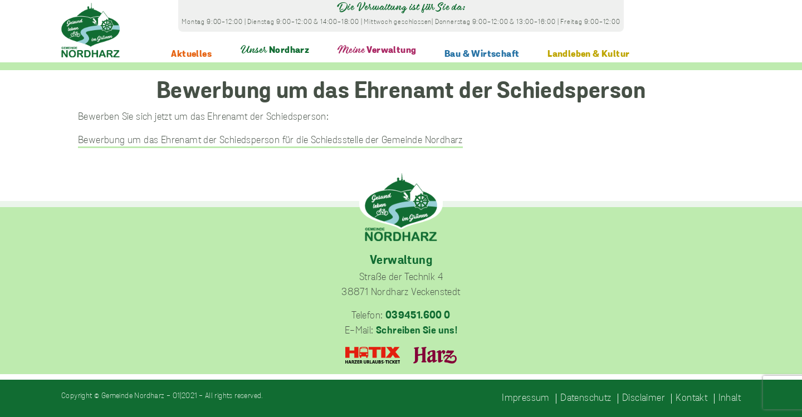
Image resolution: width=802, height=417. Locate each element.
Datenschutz (585, 399)
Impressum (526, 399)
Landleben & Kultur (588, 54)
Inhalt (729, 399)
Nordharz (275, 50)
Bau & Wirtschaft (481, 54)
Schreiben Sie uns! (416, 331)
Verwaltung (377, 50)
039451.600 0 (418, 316)
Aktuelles (191, 54)
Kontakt (691, 399)
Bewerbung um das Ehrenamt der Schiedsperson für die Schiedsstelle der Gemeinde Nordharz (270, 140)
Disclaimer (643, 399)
